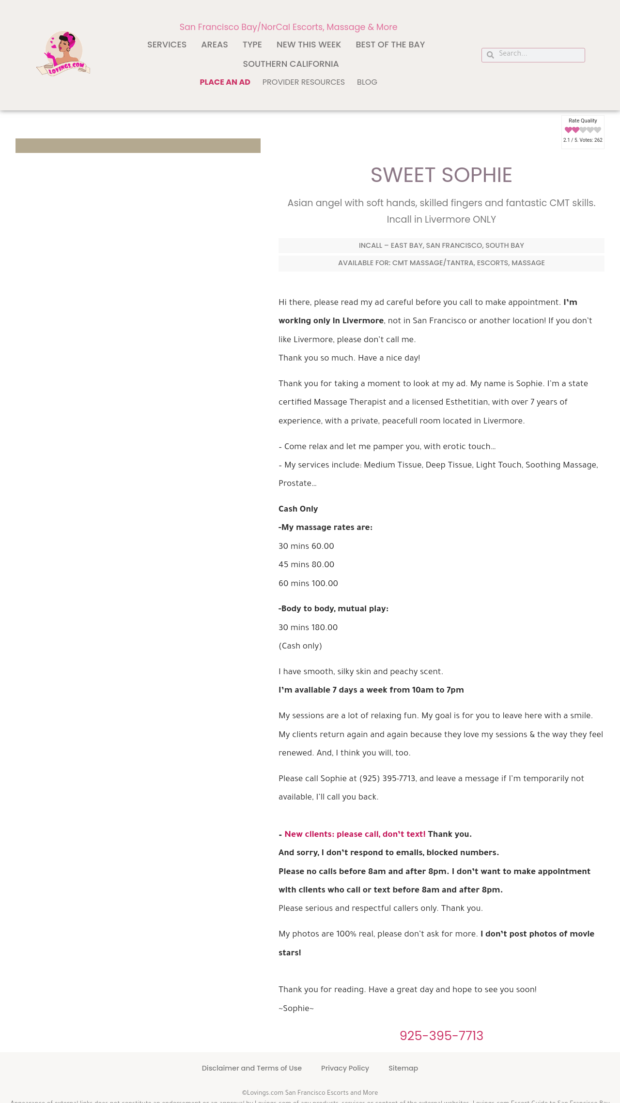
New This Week (309, 44)
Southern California (291, 64)
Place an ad (225, 82)
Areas (214, 44)
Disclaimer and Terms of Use (252, 1068)
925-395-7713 (442, 1035)
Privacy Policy (345, 1068)
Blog (367, 82)
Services (166, 44)
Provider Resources (304, 82)
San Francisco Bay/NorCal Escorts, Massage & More (289, 27)
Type (252, 44)
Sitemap (403, 1068)
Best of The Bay (390, 44)
